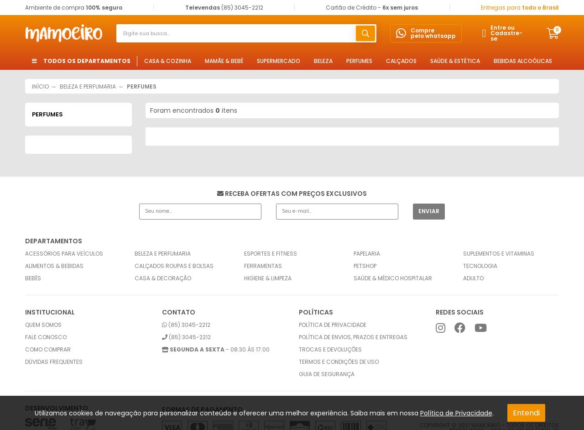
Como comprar (48, 349)
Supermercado (278, 61)
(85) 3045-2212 (186, 325)
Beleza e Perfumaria (163, 254)
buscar (365, 33)
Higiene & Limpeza (268, 278)
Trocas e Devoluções (330, 349)
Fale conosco (46, 337)
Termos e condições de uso (339, 362)
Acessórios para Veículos (64, 254)
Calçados (401, 61)
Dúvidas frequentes (54, 362)
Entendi (526, 413)
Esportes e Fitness (270, 254)
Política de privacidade (332, 325)
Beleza (323, 61)
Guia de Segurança (327, 374)
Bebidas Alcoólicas (523, 61)
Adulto (473, 278)
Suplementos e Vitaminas (498, 254)
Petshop (365, 266)
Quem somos (43, 325)
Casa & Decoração (163, 278)
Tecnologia (480, 266)
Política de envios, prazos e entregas (353, 337)
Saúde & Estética (455, 61)
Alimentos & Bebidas (54, 266)
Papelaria (367, 254)
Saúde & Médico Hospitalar (393, 278)
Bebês (33, 278)
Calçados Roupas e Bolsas (174, 266)
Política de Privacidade (456, 413)
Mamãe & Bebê (224, 61)
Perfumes (359, 61)
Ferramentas (263, 266)
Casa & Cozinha (167, 61)
